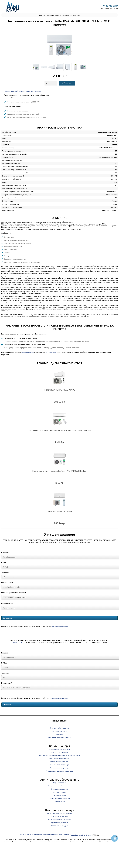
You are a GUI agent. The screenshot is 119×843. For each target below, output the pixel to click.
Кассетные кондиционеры (59, 768)
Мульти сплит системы (59, 752)
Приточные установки (59, 822)
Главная (42, 15)
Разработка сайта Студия (80, 835)
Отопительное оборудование (59, 779)
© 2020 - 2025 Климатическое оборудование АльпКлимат (45, 834)
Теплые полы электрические (59, 798)
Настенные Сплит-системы (70, 15)
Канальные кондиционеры (59, 765)
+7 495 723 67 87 (109, 6)
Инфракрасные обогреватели (59, 786)
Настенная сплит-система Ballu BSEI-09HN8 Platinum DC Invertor (59, 430)
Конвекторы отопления (59, 789)
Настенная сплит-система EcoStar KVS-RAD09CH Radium (59, 471)
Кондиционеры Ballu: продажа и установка (22, 91)
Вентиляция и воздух (59, 810)
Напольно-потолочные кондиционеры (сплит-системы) (59, 755)
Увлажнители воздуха (59, 826)
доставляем (51, 352)
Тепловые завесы (59, 792)
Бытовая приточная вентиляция (59, 813)
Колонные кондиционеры (59, 761)
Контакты (59, 734)
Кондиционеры (52, 15)
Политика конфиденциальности (59, 737)
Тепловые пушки (59, 795)
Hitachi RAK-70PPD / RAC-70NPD (59, 389)
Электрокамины (60, 801)
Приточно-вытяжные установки (60, 819)
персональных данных (59, 626)
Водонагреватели (59, 783)
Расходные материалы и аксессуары (59, 771)
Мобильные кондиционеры (59, 758)
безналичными (27, 352)
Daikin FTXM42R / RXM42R (59, 511)
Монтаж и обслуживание (59, 728)
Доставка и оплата (59, 731)
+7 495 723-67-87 (19, 643)
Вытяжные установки (60, 816)
